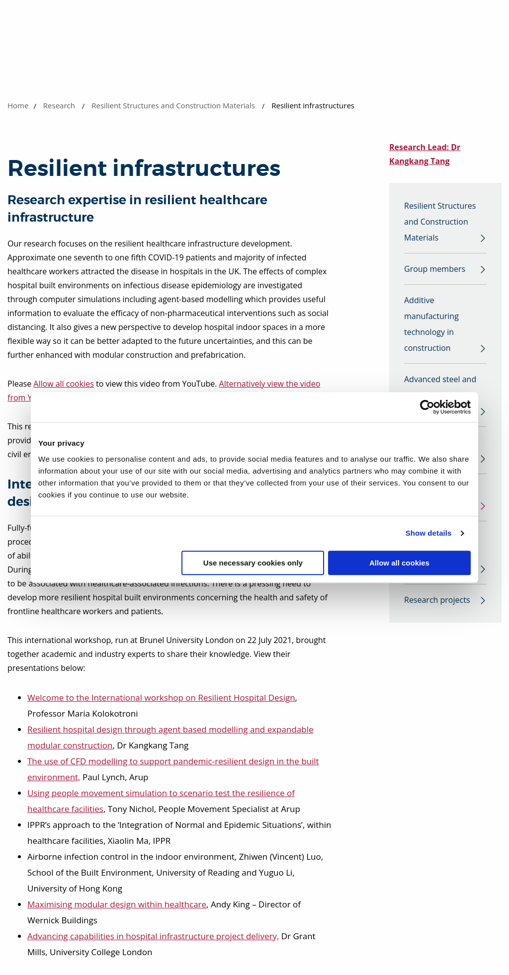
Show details (429, 533)
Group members (434, 268)
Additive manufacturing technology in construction (431, 324)
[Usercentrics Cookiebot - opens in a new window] (427, 407)
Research (59, 105)
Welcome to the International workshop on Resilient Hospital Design (161, 697)
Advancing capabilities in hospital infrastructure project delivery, (153, 936)
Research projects (437, 599)
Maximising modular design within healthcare (116, 904)
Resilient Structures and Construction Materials (173, 105)
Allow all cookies (399, 563)
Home (17, 105)
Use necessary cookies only (253, 563)
